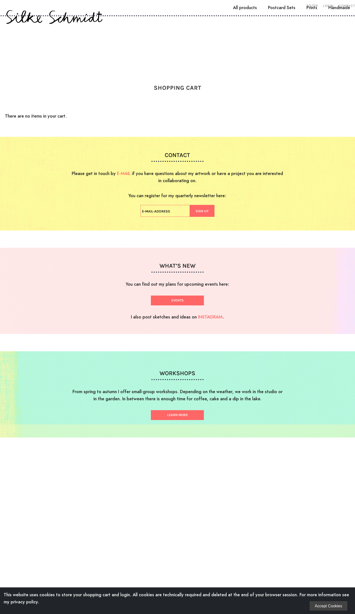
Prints (311, 61)
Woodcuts (103, 43)
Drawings (139, 43)
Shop (276, 43)
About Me (67, 43)
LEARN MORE (177, 415)
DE (308, 5)
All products (245, 61)
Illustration (178, 43)
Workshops (219, 43)
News (252, 43)
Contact (347, 6)
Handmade (339, 61)
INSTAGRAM (210, 317)
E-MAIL (124, 173)
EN (315, 5)
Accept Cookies (328, 606)
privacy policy (24, 602)
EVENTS (177, 300)
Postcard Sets (281, 61)
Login (328, 6)
